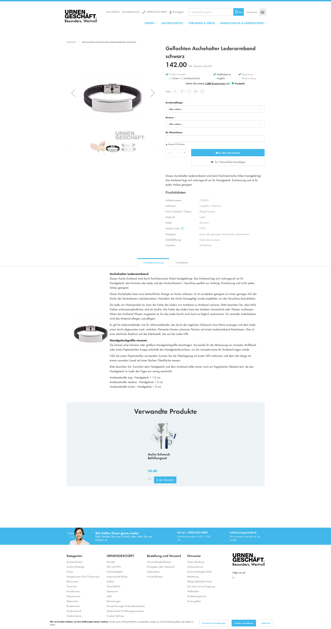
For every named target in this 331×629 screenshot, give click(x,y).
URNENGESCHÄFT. (121, 555)
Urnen (175, 78)
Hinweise (194, 555)
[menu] (205, 23)
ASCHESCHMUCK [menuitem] (172, 23)
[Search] (238, 12)
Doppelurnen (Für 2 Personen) (83, 576)
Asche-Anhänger (76, 566)
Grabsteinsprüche (196, 596)
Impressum (112, 591)
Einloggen (178, 11)
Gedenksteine (74, 615)
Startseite (71, 42)
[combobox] (216, 12)
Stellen (110, 581)
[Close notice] (326, 624)
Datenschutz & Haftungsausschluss (125, 611)
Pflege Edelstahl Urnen (199, 581)
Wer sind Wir (114, 566)
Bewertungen (114, 601)
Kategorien (74, 555)
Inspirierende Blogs (117, 576)
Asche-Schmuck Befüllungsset (159, 456)
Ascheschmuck (192, 78)
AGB (109, 596)
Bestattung (192, 576)
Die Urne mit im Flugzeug (201, 586)
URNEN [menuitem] (149, 23)
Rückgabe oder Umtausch (161, 566)
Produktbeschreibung (153, 262)
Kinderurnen (73, 606)
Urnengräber (194, 601)
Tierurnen (72, 586)
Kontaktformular (131, 11)
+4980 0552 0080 (156, 11)
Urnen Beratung (195, 561)
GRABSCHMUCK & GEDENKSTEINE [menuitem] (242, 23)
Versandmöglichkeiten (159, 561)
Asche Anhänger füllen (199, 571)
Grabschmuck (74, 611)
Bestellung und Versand (164, 555)
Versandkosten (155, 576)
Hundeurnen (73, 591)
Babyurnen (72, 601)
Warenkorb (251, 12)
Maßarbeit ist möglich (223, 76)
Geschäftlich (113, 11)
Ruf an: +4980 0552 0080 (192, 532)
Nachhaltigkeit (115, 571)
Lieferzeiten (153, 571)
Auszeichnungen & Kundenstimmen (126, 606)
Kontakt (111, 561)
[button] (73, 92)
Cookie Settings (115, 615)
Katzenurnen (73, 596)
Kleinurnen (72, 581)
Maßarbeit (193, 591)
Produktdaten (182, 262)
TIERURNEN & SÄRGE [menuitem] (201, 23)
